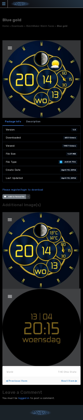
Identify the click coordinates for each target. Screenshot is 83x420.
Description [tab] (33, 121)
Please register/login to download (22, 189)
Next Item (68, 380)
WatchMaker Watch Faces (40, 26)
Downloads (17, 26)
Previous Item (18, 380)
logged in (23, 398)
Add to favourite (14, 196)
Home (5, 26)
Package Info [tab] (13, 121)
